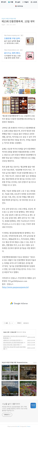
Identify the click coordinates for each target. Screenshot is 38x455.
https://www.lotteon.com (11, 50)
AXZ (18, 426)
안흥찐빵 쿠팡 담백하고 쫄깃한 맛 (13, 38)
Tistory (28, 426)
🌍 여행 (10, 2)
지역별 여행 (13, 332)
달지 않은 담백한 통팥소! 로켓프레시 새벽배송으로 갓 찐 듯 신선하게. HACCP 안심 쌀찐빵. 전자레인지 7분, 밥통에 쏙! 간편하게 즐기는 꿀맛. (12, 42)
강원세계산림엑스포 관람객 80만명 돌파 (13, 342)
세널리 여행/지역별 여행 (9, 19)
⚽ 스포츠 (34, 2)
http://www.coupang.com (12, 35)
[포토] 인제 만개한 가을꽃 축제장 (11, 344)
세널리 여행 (6, 332)
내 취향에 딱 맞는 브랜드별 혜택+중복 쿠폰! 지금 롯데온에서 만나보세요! (12, 57)
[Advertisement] (19, 303)
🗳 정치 (3, 2)
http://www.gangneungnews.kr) (16, 287)
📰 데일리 (25, 2)
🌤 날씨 (17, 2)
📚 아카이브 (19, 6)
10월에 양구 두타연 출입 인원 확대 (12, 340)
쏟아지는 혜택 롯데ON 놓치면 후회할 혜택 (12, 53)
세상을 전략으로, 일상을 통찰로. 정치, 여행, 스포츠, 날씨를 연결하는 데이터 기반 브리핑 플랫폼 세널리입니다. (14, 408)
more (34, 362)
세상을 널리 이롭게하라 (11, 404)
